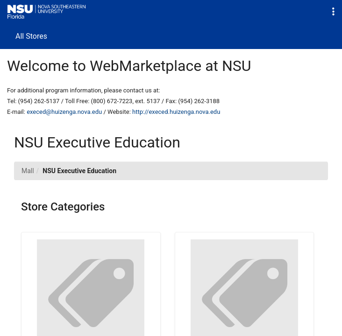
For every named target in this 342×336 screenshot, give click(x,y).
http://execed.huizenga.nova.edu (176, 111)
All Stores (31, 36)
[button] (333, 12)
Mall (27, 171)
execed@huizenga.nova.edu (64, 111)
